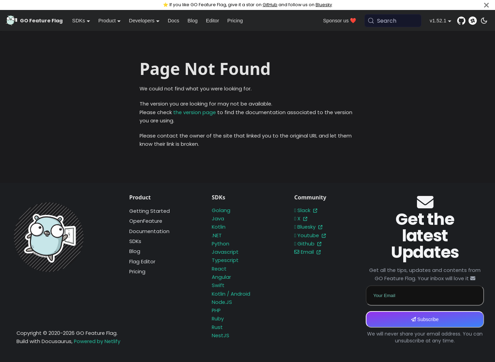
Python (220, 243)
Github (307, 243)
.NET (217, 235)
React (219, 268)
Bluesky (324, 5)
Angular (221, 277)
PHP (216, 310)
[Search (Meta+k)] (392, 20)
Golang (221, 210)
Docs (173, 20)
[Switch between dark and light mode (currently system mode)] (484, 20)
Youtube (310, 235)
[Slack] (472, 20)
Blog (192, 20)
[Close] (486, 5)
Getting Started (149, 211)
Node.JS (222, 302)
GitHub (270, 5)
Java (218, 218)
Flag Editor (142, 261)
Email (307, 252)
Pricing (235, 20)
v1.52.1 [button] (438, 20)
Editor (212, 20)
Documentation (149, 231)
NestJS (220, 335)
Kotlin (219, 226)
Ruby (218, 318)
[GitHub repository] (461, 20)
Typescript (225, 260)
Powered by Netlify (97, 341)
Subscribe (425, 319)
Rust (217, 327)
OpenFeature (145, 221)
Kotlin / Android (231, 293)
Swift (218, 285)
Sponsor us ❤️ (339, 20)
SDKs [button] (78, 20)
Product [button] (107, 20)
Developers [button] (141, 20)
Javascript (225, 252)
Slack (305, 210)
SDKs (135, 241)
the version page (194, 112)
